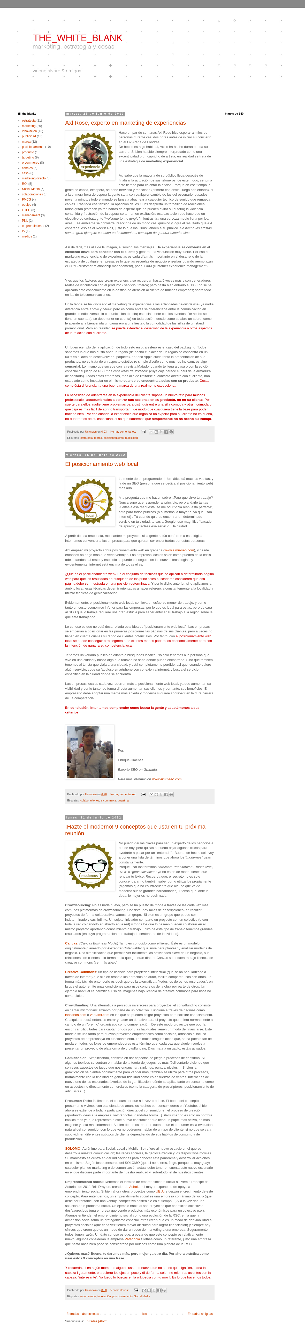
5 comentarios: (119, 1290)
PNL (25, 220)
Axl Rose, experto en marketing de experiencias (125, 123)
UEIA (159, 1191)
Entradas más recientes (82, 1314)
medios (27, 236)
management (31, 215)
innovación (104, 1296)
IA (23, 231)
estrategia (86, 437)
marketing (29, 126)
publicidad (131, 437)
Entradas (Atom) (96, 1321)
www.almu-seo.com (179, 550)
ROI (24, 184)
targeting (123, 800)
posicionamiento (113, 437)
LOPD (26, 210)
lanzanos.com (75, 1015)
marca (98, 437)
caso (25, 173)
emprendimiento (33, 226)
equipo (26, 204)
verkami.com (99, 1015)
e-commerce (108, 800)
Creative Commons (80, 972)
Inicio (143, 1314)
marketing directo (34, 178)
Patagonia (132, 1239)
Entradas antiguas (200, 1314)
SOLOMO (72, 1148)
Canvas (71, 943)
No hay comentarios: (123, 431)
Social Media (142, 1296)
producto (28, 152)
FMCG (26, 199)
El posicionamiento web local (101, 464)
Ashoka (135, 1187)
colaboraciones (89, 800)
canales (27, 168)
